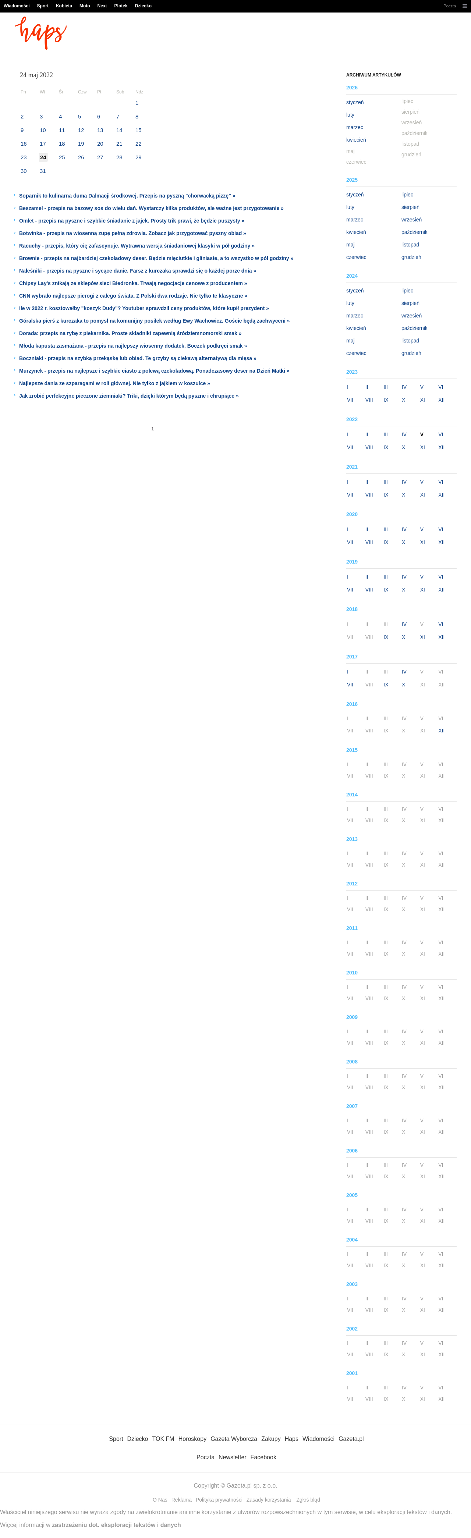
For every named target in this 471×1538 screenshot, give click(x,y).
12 (81, 130)
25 (62, 157)
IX (385, 400)
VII (350, 400)
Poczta (449, 6)
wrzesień (411, 220)
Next (102, 5)
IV (404, 387)
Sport (43, 5)
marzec (354, 127)
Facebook (263, 1457)
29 (138, 157)
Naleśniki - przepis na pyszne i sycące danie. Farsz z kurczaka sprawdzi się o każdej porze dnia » (137, 271)
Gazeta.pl (351, 1439)
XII (441, 400)
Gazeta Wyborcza (233, 1439)
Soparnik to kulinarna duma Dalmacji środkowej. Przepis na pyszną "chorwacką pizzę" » (127, 196)
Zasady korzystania (269, 1500)
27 (100, 157)
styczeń (355, 102)
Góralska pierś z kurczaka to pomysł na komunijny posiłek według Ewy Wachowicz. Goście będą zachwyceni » (154, 321)
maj (350, 245)
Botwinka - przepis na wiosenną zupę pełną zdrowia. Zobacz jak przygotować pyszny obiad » (132, 233)
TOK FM (163, 1439)
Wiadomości (17, 5)
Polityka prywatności (219, 1500)
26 (81, 157)
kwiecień (356, 140)
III (385, 387)
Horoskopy (192, 1439)
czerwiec (356, 257)
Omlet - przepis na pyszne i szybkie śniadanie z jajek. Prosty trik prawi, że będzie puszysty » (131, 221)
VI (440, 387)
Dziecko (143, 5)
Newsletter (233, 1457)
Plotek (121, 5)
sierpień (410, 207)
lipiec (407, 195)
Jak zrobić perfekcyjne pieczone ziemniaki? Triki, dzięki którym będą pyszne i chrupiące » (129, 396)
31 (43, 171)
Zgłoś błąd (308, 1500)
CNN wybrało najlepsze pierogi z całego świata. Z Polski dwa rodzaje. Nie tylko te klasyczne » (133, 296)
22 (138, 144)
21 (119, 144)
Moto (84, 5)
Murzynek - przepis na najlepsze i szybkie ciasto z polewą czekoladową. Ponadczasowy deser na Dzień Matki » (154, 371)
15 (138, 130)
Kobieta (64, 5)
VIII (369, 400)
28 (119, 157)
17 (43, 144)
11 (62, 130)
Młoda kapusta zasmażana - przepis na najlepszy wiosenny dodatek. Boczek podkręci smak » (133, 346)
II (366, 387)
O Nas (160, 1500)
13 (100, 130)
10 (43, 130)
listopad (410, 245)
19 (81, 144)
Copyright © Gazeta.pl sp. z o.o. (235, 1485)
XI (422, 400)
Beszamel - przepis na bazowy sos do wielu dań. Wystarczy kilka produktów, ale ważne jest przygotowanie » (151, 208)
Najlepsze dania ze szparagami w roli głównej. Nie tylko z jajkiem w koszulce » (114, 383)
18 (62, 144)
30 (24, 171)
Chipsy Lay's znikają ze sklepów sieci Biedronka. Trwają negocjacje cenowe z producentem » (133, 283)
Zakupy (270, 1439)
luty (350, 115)
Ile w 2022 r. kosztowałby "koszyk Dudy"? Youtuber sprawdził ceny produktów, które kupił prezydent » (144, 308)
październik (414, 232)
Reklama (181, 1500)
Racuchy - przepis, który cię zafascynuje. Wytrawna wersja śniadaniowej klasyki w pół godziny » (137, 246)
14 (119, 130)
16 (24, 144)
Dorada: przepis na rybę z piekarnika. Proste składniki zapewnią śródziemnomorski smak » (130, 333)
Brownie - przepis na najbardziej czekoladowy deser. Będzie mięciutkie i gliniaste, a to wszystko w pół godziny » (156, 258)
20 (100, 144)
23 (24, 157)
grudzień (411, 257)
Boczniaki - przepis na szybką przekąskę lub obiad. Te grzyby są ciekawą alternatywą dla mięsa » (137, 358)
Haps (291, 1439)
